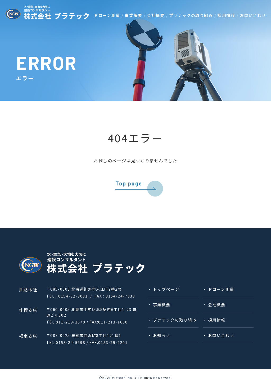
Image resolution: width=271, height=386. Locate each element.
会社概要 (155, 15)
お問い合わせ (253, 15)
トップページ (166, 289)
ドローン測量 (107, 15)
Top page (128, 184)
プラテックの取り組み (191, 15)
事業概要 (133, 15)
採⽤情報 (226, 15)
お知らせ (161, 335)
